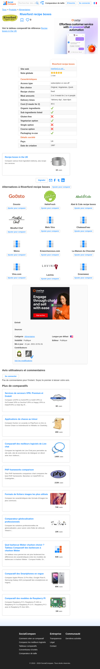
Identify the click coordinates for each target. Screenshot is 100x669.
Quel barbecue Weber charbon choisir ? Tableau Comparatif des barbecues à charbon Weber (24, 548)
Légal (52, 642)
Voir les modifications (23, 361)
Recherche (37, 3)
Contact (53, 646)
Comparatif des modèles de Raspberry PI (25, 598)
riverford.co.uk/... (58, 69)
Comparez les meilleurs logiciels (32, 642)
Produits (13, 10)
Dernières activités (73, 638)
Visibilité (18, 340)
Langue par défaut (60, 336)
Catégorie (19, 336)
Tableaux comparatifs (28, 646)
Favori (22, 20)
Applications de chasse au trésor (21, 419)
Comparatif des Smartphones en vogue (24, 574)
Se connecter (84, 3)
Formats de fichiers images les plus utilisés (26, 494)
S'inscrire (71, 3)
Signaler (41, 180)
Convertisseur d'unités (28, 650)
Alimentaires (24, 10)
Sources (18, 329)
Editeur (55, 340)
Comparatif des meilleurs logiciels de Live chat (25, 445)
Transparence (55, 638)
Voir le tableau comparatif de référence (21, 28)
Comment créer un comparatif (31, 638)
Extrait (17, 322)
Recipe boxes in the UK (16, 157)
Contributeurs (21, 348)
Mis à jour (19, 344)
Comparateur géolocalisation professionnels (19, 520)
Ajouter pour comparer (61, 187)
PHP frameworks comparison (19, 470)
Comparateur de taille (54, 3)
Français (95, 3)
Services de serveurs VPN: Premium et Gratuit (24, 394)
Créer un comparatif (42, 3)
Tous (4, 10)
